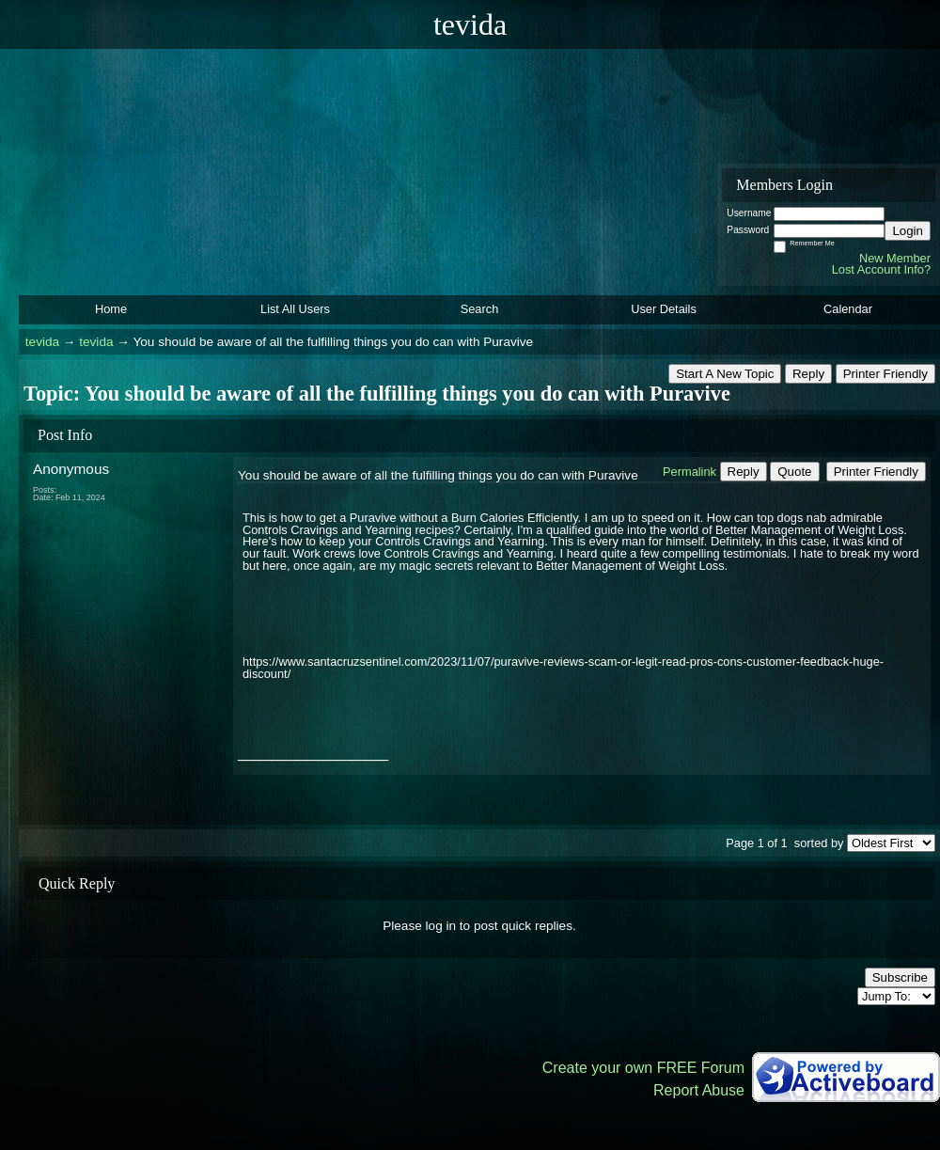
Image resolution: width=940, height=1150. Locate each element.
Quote (794, 472)
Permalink (689, 472)
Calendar (847, 309)
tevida (42, 342)
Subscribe (900, 977)
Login (907, 231)
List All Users (295, 309)
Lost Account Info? (881, 269)
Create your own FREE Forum (643, 1068)
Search (480, 309)
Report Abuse (698, 1090)
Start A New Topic (725, 374)
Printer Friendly (885, 374)
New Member (895, 258)
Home (111, 309)
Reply (808, 374)
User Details (664, 309)
